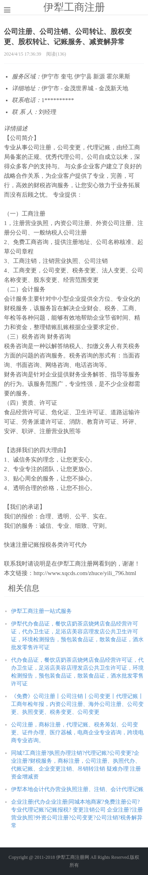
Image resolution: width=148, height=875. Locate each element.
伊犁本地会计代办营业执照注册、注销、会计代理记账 (77, 789)
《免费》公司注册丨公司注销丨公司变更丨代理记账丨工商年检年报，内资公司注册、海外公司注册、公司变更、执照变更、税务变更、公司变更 (77, 704)
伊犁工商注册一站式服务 (41, 611)
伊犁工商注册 (74, 7)
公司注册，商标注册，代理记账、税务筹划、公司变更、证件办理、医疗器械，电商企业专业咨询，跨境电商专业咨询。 (77, 732)
